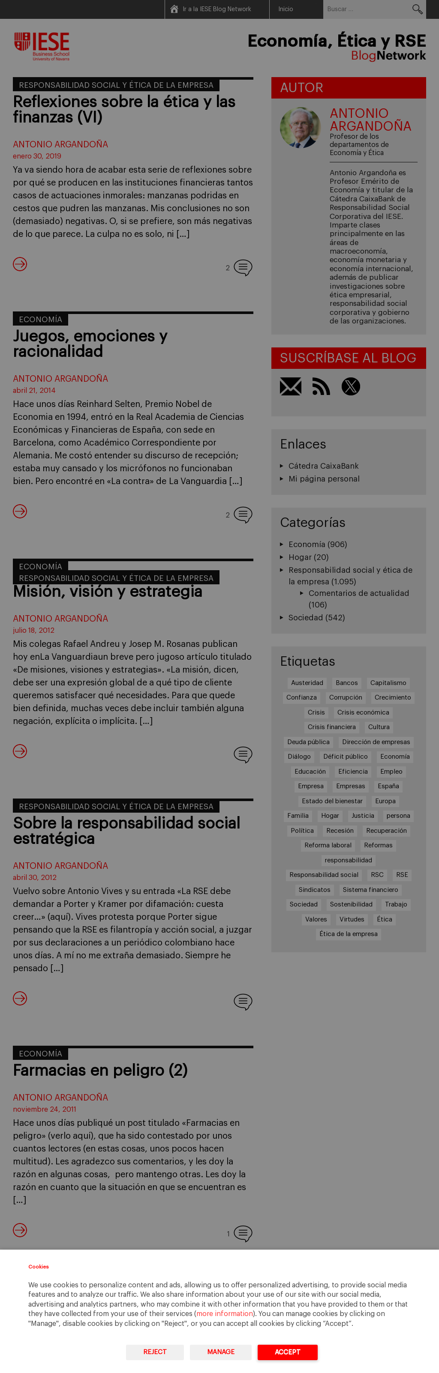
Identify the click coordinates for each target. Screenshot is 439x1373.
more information (224, 1313)
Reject (155, 1352)
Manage (221, 1352)
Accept (288, 1352)
